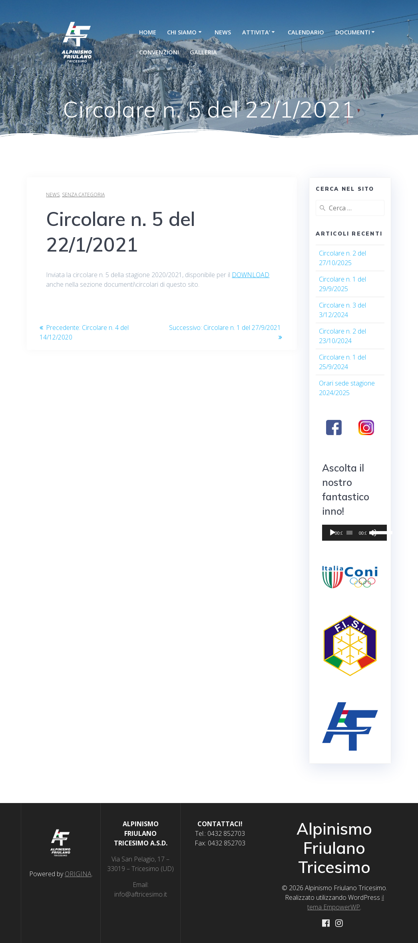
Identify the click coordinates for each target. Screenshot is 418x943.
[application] (350, 533)
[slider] (346, 533)
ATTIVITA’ (256, 32)
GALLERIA (203, 52)
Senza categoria (83, 194)
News (53, 194)
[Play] (332, 533)
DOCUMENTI (352, 32)
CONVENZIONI (159, 52)
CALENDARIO (306, 32)
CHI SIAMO (182, 32)
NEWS (223, 32)
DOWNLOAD (250, 274)
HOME (147, 32)
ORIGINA (78, 873)
